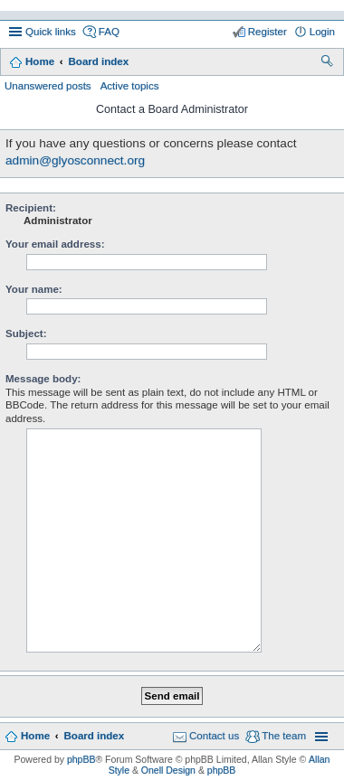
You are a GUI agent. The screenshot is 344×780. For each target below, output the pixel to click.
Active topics (129, 85)
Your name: (33, 289)
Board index (98, 61)
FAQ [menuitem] (109, 31)
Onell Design (168, 770)
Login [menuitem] (322, 31)
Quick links (50, 31)
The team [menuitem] (284, 735)
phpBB (81, 759)
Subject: (26, 333)
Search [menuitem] (328, 63)
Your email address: (55, 244)
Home (39, 61)
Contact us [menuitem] (214, 735)
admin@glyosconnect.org (75, 160)
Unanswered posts (48, 85)
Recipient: (30, 207)
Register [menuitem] (267, 31)
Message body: (43, 378)
